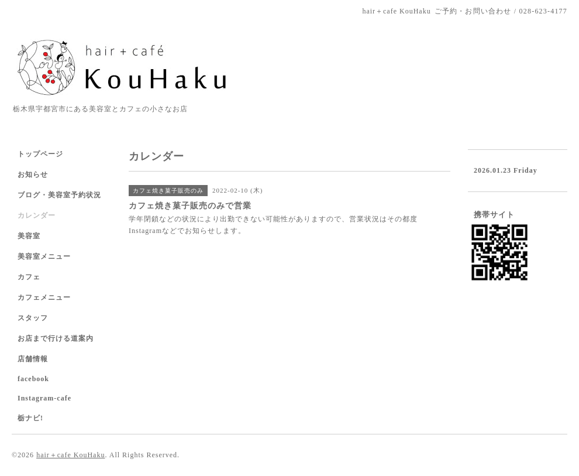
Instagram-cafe (44, 398)
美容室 (29, 236)
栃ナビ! (30, 418)
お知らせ (33, 174)
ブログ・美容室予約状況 (59, 195)
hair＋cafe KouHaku (70, 455)
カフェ (29, 277)
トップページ (40, 154)
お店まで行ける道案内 (56, 338)
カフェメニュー (44, 297)
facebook (33, 379)
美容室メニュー (44, 256)
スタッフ (33, 318)
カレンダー (37, 215)
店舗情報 (33, 359)
